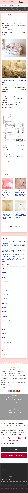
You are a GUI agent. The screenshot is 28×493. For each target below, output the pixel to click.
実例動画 (4, 273)
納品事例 (22, 15)
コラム (3, 277)
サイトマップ (5, 483)
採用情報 (4, 473)
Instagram (9, 391)
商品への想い (5, 303)
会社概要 (4, 469)
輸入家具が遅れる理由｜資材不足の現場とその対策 (13, 246)
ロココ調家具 (5, 281)
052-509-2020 (9, 443)
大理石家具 (4, 316)
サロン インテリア (6, 346)
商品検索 (22, 2)
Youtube (18, 391)
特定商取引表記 (6, 479)
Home (2, 5)
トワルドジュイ (5, 337)
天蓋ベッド (4, 333)
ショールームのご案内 (7, 286)
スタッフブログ (6, 5)
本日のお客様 (5, 299)
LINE (15, 391)
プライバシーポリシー (7, 476)
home (3, 466)
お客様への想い (5, 307)
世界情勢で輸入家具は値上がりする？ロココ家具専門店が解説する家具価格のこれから (13, 255)
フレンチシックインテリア (8, 320)
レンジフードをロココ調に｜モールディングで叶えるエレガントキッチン (13, 242)
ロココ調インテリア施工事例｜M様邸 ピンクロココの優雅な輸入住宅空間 (13, 250)
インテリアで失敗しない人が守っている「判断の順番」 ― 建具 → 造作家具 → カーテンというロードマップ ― (13, 259)
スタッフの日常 (5, 294)
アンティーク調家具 (6, 342)
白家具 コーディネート (7, 329)
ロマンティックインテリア (8, 312)
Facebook (12, 391)
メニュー (26, 2)
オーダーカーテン (6, 324)
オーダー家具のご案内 (7, 290)
